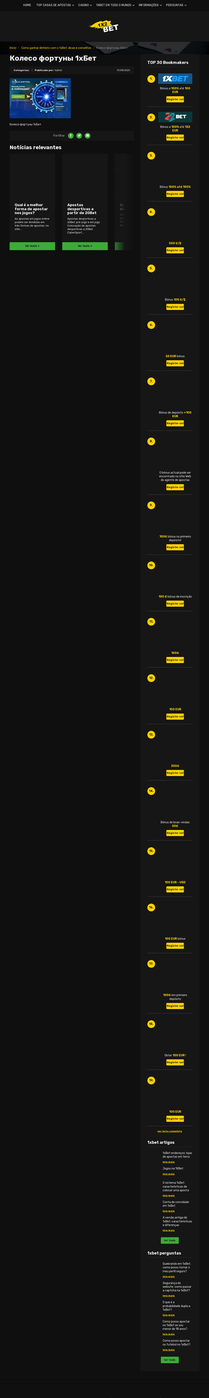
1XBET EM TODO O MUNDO (113, 5)
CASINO (83, 5)
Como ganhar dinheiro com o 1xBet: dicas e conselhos (56, 48)
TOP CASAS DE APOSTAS (53, 5)
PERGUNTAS (174, 5)
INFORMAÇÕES (149, 5)
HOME (27, 5)
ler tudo (170, 1240)
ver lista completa (169, 1131)
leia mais (169, 1161)
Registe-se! (175, 99)
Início (13, 48)
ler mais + (32, 246)
